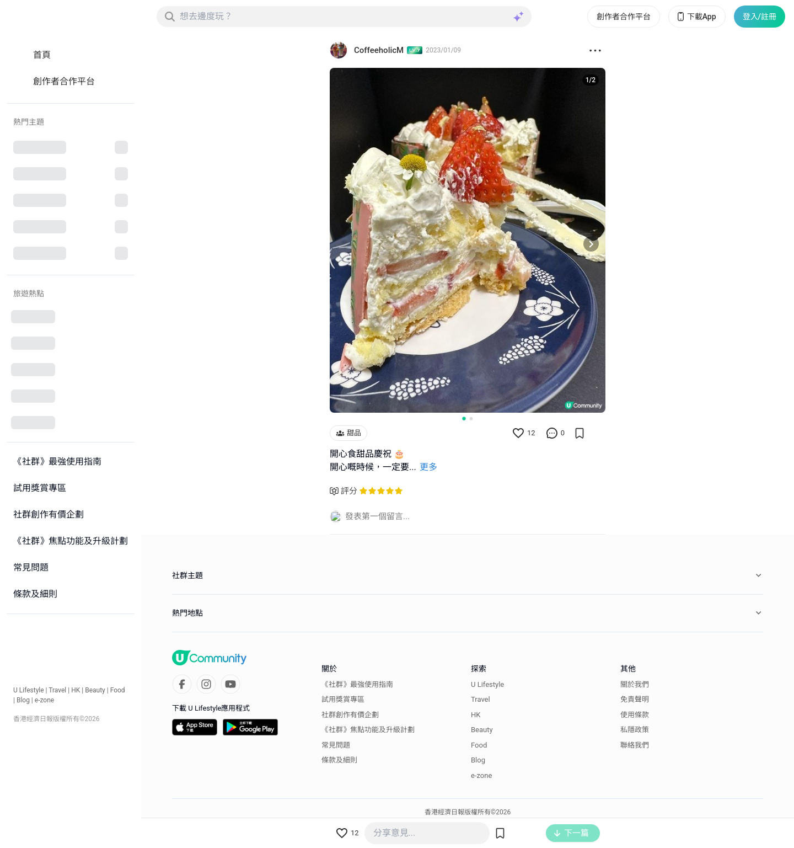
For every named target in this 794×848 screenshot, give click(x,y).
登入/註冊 (759, 16)
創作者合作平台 (624, 16)
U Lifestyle (28, 690)
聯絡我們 (634, 745)
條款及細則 (339, 760)
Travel (57, 690)
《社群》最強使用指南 (357, 684)
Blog (23, 700)
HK (75, 690)
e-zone (44, 700)
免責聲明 (634, 699)
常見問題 (335, 745)
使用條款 (634, 715)
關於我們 (634, 684)
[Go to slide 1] (463, 418)
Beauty (95, 690)
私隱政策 (634, 730)
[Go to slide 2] (471, 418)
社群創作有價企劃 (350, 715)
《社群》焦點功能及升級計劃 (368, 730)
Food (117, 690)
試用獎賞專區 (342, 699)
